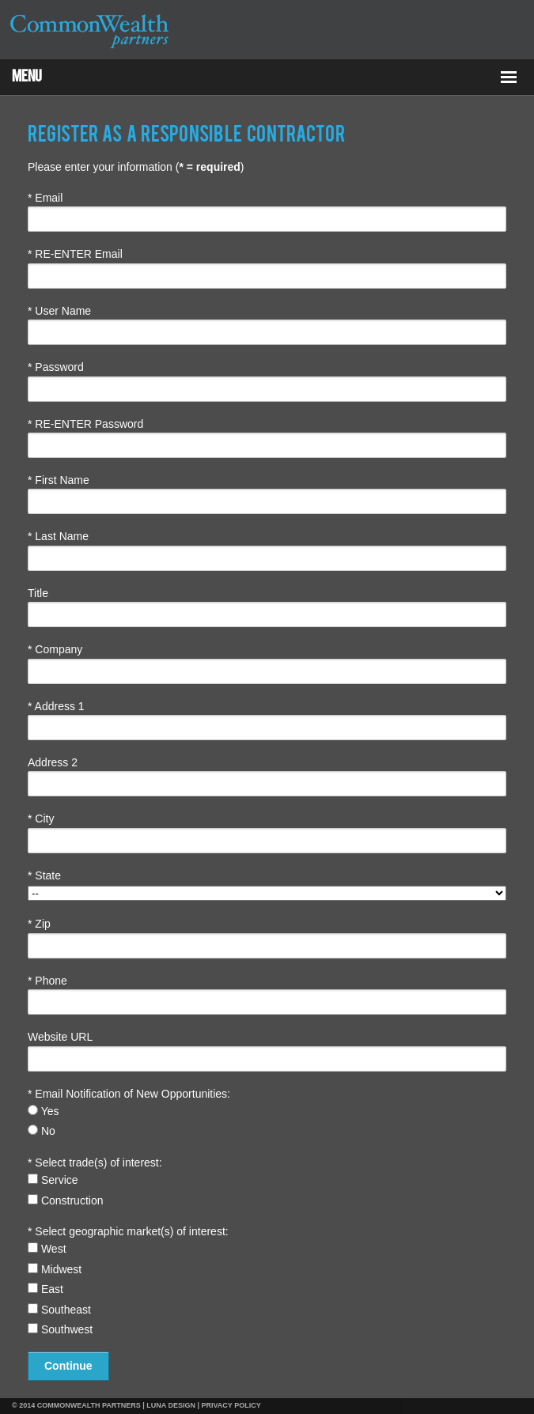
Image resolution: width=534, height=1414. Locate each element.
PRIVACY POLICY (231, 1405)
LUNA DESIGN (170, 1405)
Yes (43, 1111)
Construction (65, 1200)
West (47, 1248)
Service (53, 1180)
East (45, 1289)
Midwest (54, 1269)
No (41, 1131)
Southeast (59, 1309)
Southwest (60, 1329)
